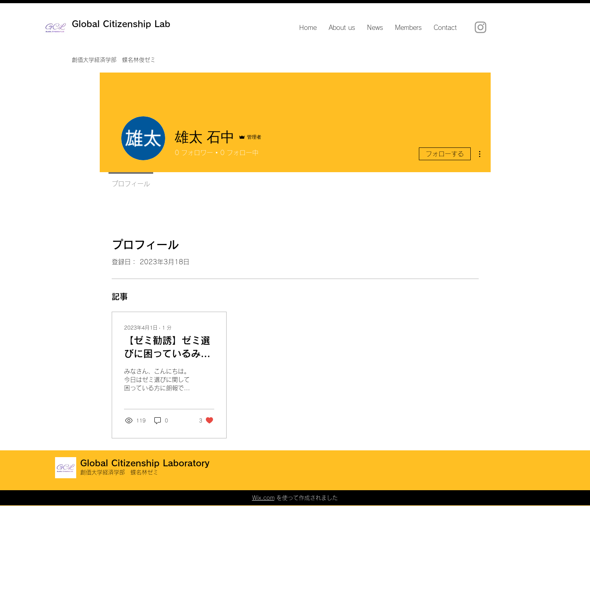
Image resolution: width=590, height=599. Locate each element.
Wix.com (263, 498)
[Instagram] (480, 27)
